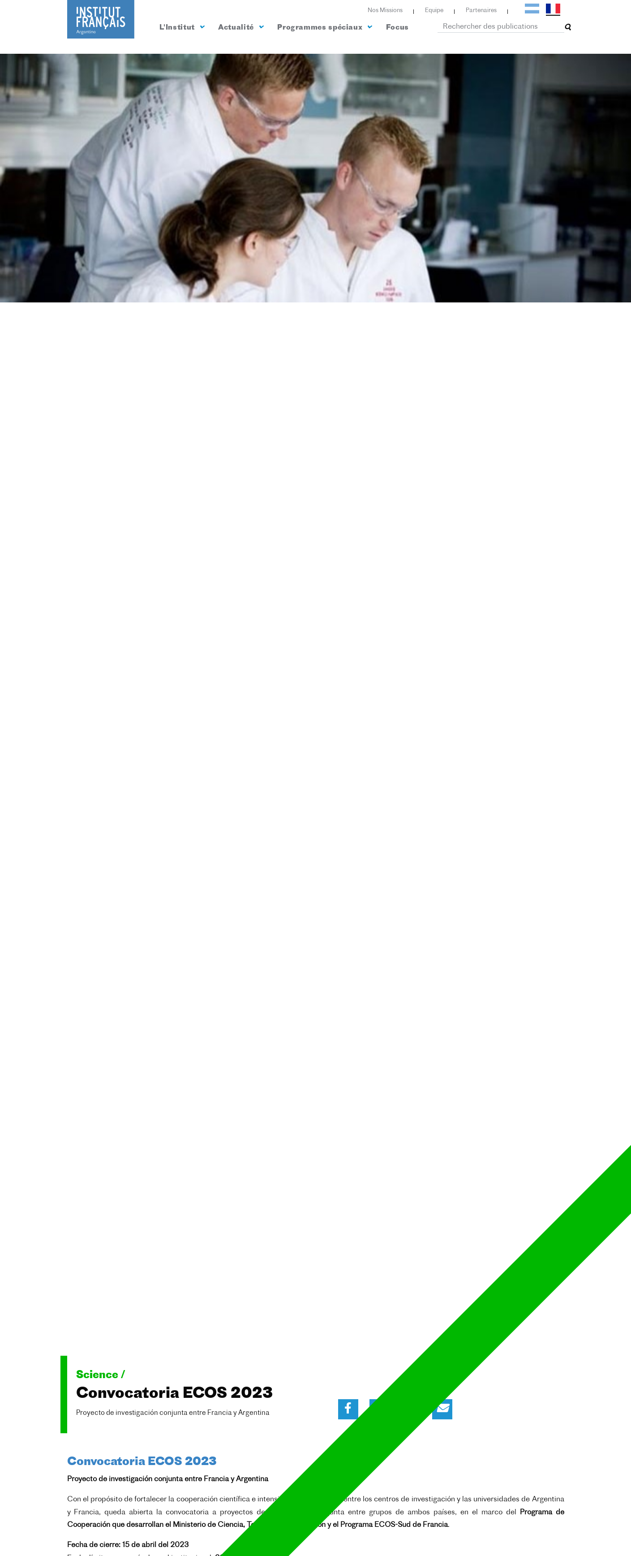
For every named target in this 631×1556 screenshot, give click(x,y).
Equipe (434, 10)
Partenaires (481, 10)
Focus (397, 27)
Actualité (240, 27)
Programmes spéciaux (324, 27)
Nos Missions (385, 10)
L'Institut (181, 27)
